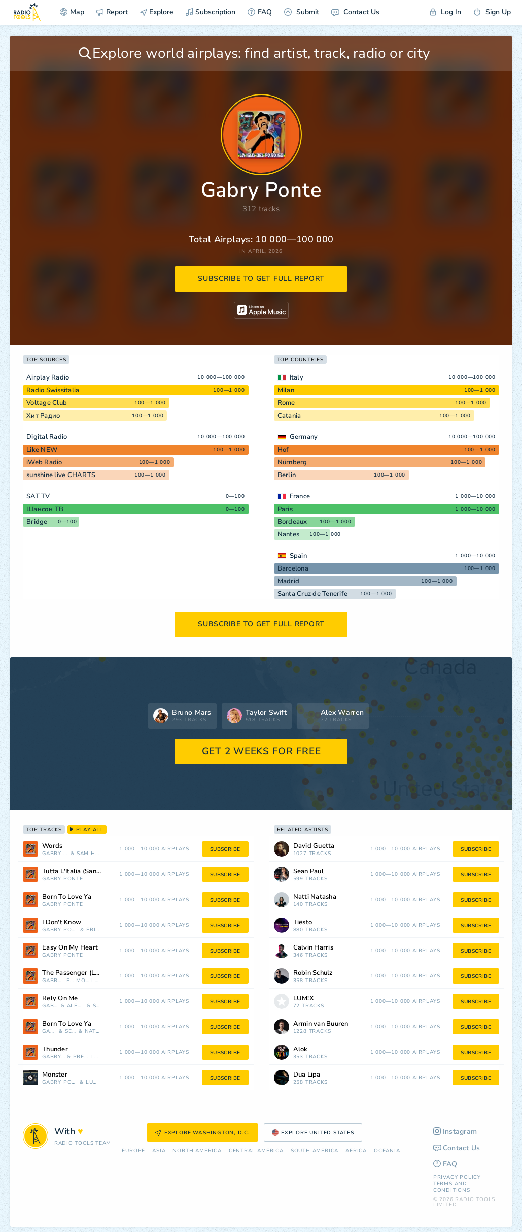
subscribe (225, 849)
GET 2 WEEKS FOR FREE (261, 751)
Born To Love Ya (66, 897)
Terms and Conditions (451, 1187)
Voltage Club (46, 402)
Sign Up (492, 12)
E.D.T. (70, 981)
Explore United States (313, 1132)
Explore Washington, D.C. (202, 1132)
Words (52, 846)
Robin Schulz (313, 973)
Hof (283, 449)
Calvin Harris (313, 948)
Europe (133, 1151)
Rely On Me (60, 998)
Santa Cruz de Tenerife (312, 593)
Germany (304, 436)
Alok (300, 1049)
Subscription (210, 12)
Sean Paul (71, 1031)
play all (87, 829)
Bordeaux (292, 521)
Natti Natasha (93, 1031)
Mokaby (82, 981)
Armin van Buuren (321, 1024)
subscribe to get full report (261, 278)
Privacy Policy (457, 1177)
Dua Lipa (307, 1075)
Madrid (288, 581)
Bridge (37, 521)
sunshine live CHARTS (60, 475)
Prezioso (81, 1057)
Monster (54, 1075)
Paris (285, 509)
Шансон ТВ (44, 509)
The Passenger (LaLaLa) (79, 973)
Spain (298, 555)
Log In (445, 12)
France (300, 496)
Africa (356, 1151)
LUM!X (96, 981)
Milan (285, 390)
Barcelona (292, 568)
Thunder (55, 1049)
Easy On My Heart (70, 948)
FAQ (260, 12)
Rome (286, 402)
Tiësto (302, 922)
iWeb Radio (44, 462)
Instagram (455, 1131)
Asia (158, 1151)
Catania (289, 415)
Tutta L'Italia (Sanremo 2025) (85, 871)
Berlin (286, 475)
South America (314, 1151)
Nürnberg (292, 462)
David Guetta (314, 846)
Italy (296, 377)
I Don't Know (61, 922)
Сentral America (256, 1151)
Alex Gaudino (76, 1006)
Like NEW (41, 449)
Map (72, 12)
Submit (301, 12)
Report (112, 12)
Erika (93, 930)
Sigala (97, 1006)
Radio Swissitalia (52, 390)
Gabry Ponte (55, 854)
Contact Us (355, 12)
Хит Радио (43, 415)
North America (196, 1151)
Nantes (288, 534)
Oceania (387, 1151)
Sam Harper (89, 854)
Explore (156, 12)
